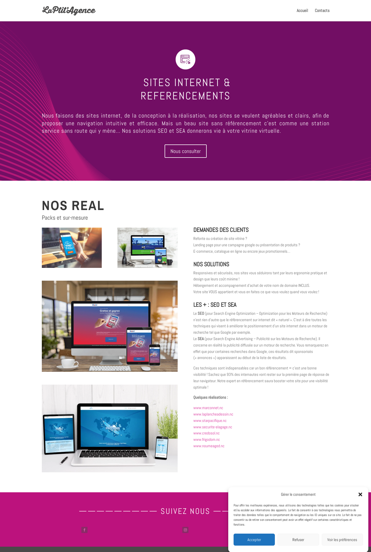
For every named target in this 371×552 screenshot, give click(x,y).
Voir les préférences (342, 544)
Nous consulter (185, 151)
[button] (360, 499)
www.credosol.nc (206, 433)
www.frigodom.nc (206, 439)
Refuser (298, 544)
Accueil (302, 11)
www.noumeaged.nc (209, 445)
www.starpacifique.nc (210, 420)
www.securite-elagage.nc (212, 426)
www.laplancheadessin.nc (213, 414)
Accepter (254, 544)
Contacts (322, 11)
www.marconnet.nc (208, 407)
